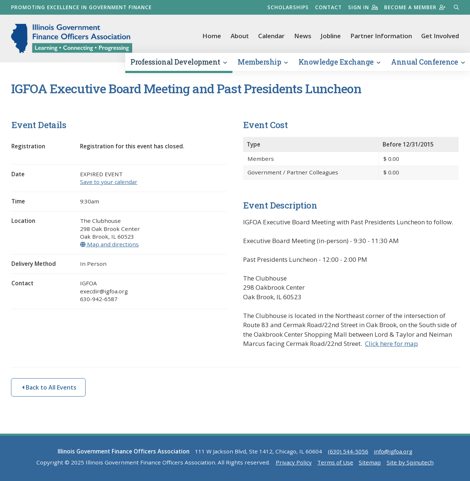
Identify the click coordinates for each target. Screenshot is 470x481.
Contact (328, 7)
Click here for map (391, 343)
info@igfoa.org (393, 451)
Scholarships (288, 7)
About (240, 36)
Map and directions (109, 244)
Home (211, 36)
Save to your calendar (108, 181)
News (302, 36)
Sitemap (370, 462)
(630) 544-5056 (348, 451)
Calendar (271, 36)
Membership (263, 61)
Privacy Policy (294, 462)
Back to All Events (49, 387)
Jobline (331, 36)
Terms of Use (335, 462)
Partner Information (381, 36)
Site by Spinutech (410, 462)
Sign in (363, 7)
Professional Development (178, 61)
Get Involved (440, 36)
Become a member (414, 7)
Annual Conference (427, 61)
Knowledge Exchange (339, 61)
